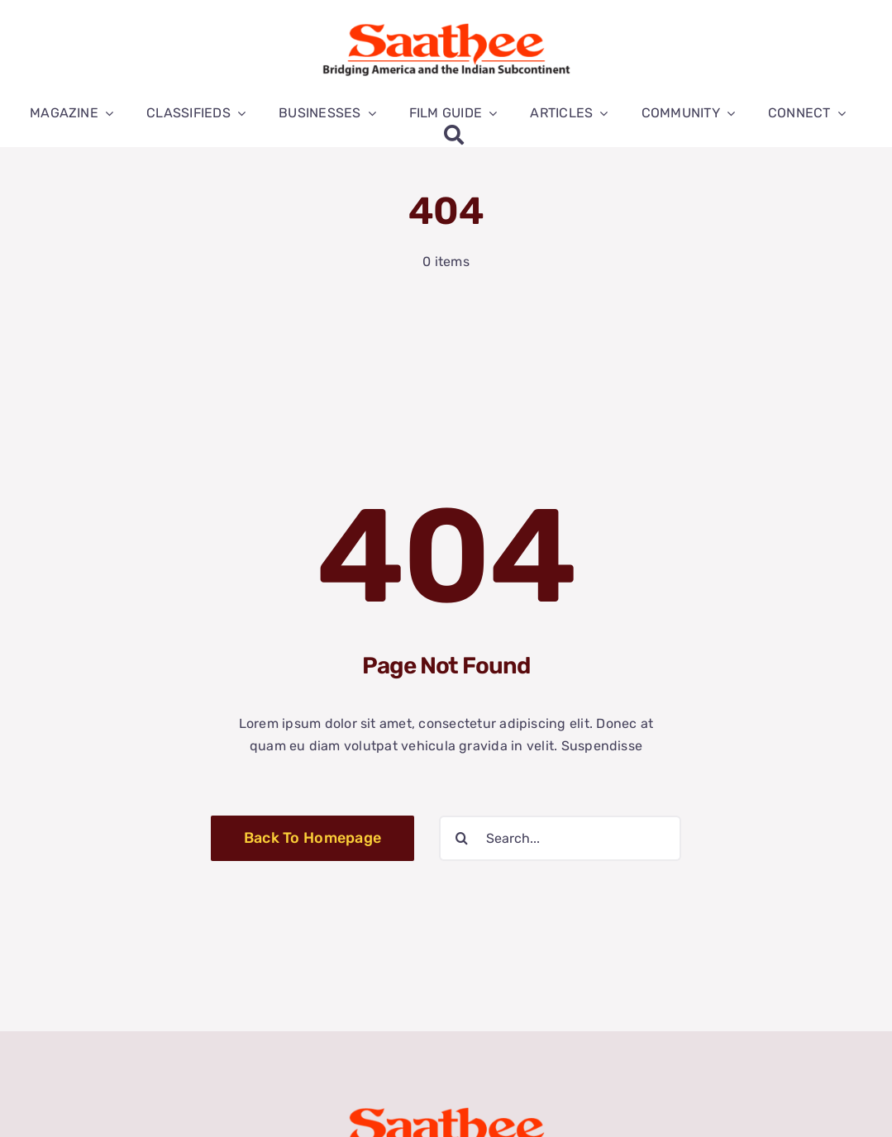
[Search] (454, 135)
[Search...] (560, 838)
